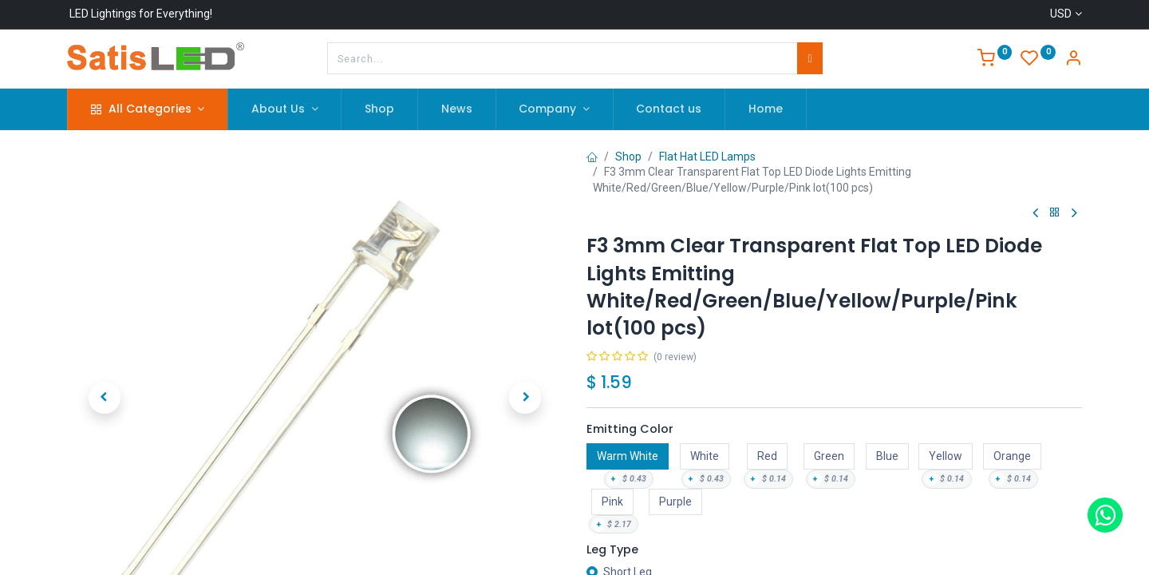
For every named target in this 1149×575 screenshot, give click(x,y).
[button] (104, 365)
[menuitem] (379, 109)
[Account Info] (1073, 60)
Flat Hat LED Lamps (707, 156)
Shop (628, 156)
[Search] (809, 58)
